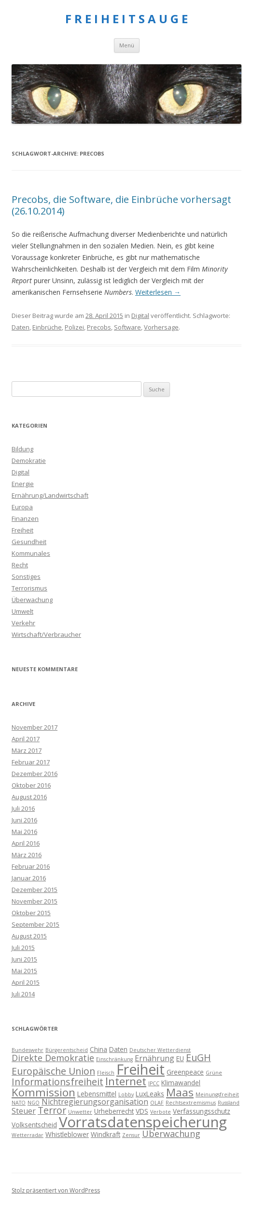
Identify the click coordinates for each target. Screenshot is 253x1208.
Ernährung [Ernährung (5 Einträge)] (154, 1058)
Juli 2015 (23, 947)
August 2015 (29, 936)
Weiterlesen (158, 292)
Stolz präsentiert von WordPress (56, 1190)
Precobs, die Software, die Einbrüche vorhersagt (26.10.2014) (121, 205)
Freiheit (22, 530)
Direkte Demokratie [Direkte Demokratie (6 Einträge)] (53, 1058)
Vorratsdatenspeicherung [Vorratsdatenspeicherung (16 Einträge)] (143, 1122)
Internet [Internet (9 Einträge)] (125, 1081)
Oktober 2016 (31, 785)
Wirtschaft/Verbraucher (46, 634)
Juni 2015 (24, 959)
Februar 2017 (31, 762)
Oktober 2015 (31, 912)
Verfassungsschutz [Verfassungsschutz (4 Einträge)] (201, 1111)
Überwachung (32, 599)
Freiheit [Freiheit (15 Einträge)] (140, 1069)
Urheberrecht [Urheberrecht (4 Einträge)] (114, 1111)
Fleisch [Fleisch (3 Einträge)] (105, 1072)
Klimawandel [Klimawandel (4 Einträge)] (180, 1082)
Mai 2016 (24, 831)
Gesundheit (29, 541)
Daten (20, 327)
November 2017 (34, 727)
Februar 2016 (31, 866)
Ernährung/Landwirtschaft (50, 495)
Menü (126, 45)
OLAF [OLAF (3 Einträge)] (157, 1102)
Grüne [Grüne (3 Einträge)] (214, 1072)
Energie (23, 483)
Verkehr (23, 622)
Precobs (99, 327)
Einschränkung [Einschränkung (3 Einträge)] (114, 1059)
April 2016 (26, 843)
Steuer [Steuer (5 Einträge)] (24, 1111)
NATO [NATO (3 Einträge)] (19, 1102)
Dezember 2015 (34, 889)
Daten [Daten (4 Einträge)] (118, 1049)
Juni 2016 (24, 820)
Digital (140, 315)
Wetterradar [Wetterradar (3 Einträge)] (27, 1135)
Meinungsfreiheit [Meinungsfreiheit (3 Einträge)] (217, 1094)
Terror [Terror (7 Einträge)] (52, 1110)
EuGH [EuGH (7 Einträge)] (198, 1057)
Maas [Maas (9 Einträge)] (180, 1092)
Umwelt (22, 611)
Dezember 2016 (34, 773)
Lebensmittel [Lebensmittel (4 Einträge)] (96, 1093)
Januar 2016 (29, 878)
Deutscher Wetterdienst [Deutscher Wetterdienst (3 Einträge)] (160, 1050)
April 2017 (26, 738)
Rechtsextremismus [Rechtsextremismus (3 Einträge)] (191, 1102)
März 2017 (27, 750)
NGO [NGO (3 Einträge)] (34, 1102)
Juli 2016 (23, 808)
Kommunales (31, 553)
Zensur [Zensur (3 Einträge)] (131, 1135)
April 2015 (26, 982)
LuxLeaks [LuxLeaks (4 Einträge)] (150, 1093)
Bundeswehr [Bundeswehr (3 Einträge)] (27, 1050)
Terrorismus (29, 588)
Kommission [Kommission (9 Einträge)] (43, 1092)
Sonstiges (26, 576)
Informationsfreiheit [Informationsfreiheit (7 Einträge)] (57, 1081)
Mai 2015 (24, 970)
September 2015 (35, 924)
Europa (22, 507)
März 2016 (27, 854)
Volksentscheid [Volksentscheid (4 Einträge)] (34, 1124)
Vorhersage (161, 327)
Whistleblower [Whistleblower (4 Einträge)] (67, 1134)
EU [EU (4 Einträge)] (180, 1058)
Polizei (74, 327)
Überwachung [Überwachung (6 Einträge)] (171, 1133)
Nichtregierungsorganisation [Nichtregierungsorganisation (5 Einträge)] (95, 1101)
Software (127, 327)
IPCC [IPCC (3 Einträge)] (153, 1083)
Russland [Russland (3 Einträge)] (228, 1102)
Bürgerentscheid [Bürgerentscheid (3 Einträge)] (66, 1050)
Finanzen (25, 518)
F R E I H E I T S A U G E (126, 19)
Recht (20, 565)
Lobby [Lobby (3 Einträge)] (126, 1094)
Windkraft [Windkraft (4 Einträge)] (105, 1134)
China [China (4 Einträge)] (98, 1049)
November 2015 (34, 901)
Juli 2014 (23, 994)
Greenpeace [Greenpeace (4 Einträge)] (185, 1072)
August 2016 (29, 796)
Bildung (22, 449)
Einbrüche (47, 327)
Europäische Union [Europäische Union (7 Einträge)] (53, 1071)
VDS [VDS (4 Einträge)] (142, 1111)
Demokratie (29, 460)
